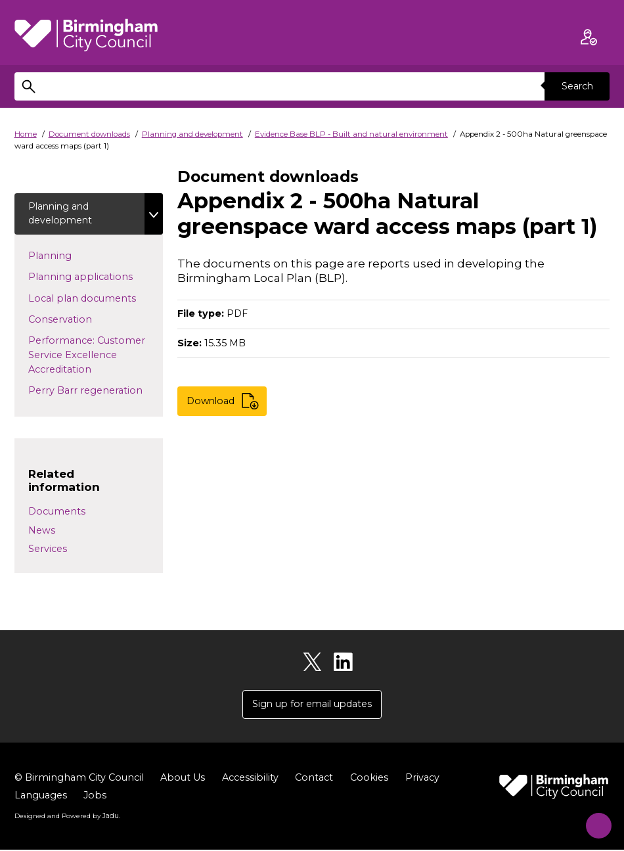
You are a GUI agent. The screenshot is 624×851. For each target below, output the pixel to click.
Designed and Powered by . (67, 817)
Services (47, 550)
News (41, 531)
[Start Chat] (593, 820)
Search (576, 86)
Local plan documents (95, 298)
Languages (40, 796)
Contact (314, 779)
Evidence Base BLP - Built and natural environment (351, 134)
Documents (56, 512)
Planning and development (192, 134)
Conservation (81, 319)
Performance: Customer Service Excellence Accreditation (86, 356)
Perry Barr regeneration (95, 390)
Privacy (422, 779)
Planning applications (95, 276)
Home (25, 134)
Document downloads (89, 134)
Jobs (94, 796)
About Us (182, 779)
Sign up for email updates (312, 705)
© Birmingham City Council (79, 779)
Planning (71, 255)
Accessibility (250, 779)
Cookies (369, 779)
